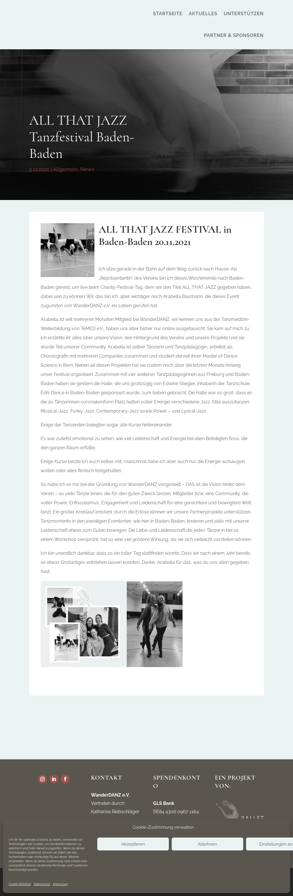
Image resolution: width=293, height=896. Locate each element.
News (87, 169)
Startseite (168, 13)
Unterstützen (244, 13)
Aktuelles (203, 13)
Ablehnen (207, 844)
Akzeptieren (133, 844)
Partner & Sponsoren (234, 35)
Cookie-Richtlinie (20, 884)
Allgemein (65, 169)
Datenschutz (42, 884)
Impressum (60, 884)
